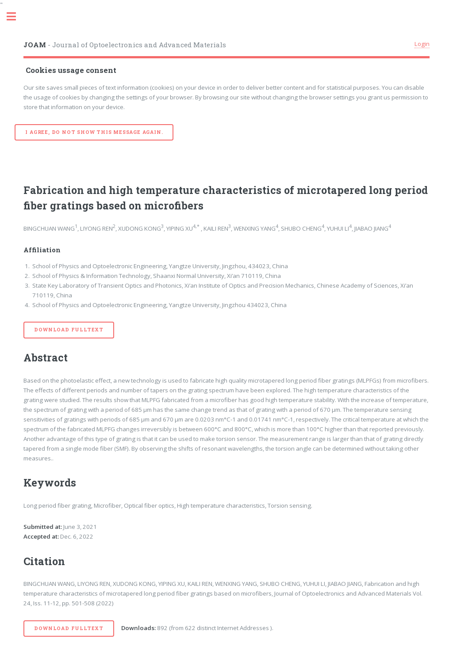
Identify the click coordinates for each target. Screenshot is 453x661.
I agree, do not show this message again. (94, 132)
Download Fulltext (69, 330)
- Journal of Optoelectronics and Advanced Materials (124, 44)
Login (422, 44)
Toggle (16, 16)
